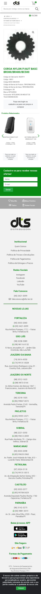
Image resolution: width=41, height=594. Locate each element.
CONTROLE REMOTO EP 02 (10, 138)
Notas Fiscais (28, 205)
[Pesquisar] (37, 9)
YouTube (20, 285)
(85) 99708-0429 (20, 493)
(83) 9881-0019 (20, 511)
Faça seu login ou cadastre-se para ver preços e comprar (20, 104)
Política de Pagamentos (20, 259)
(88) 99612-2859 (20, 436)
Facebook (20, 278)
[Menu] (5, 3)
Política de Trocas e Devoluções (20, 255)
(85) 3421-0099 (20, 296)
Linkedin (20, 281)
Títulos (13, 205)
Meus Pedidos (29, 201)
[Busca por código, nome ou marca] (18, 9)
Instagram (20, 275)
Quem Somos (20, 246)
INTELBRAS (13, 92)
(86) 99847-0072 (20, 401)
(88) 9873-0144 (20, 383)
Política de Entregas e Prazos (20, 263)
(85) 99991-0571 (20, 416)
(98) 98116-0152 (20, 344)
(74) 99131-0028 (20, 363)
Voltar (33, 16)
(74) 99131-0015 (20, 473)
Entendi (21, 588)
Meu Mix (12, 201)
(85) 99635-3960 (20, 454)
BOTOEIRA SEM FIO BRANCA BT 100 (31, 138)
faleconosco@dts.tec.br (21, 299)
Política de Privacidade (20, 251)
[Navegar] (3, 136)
